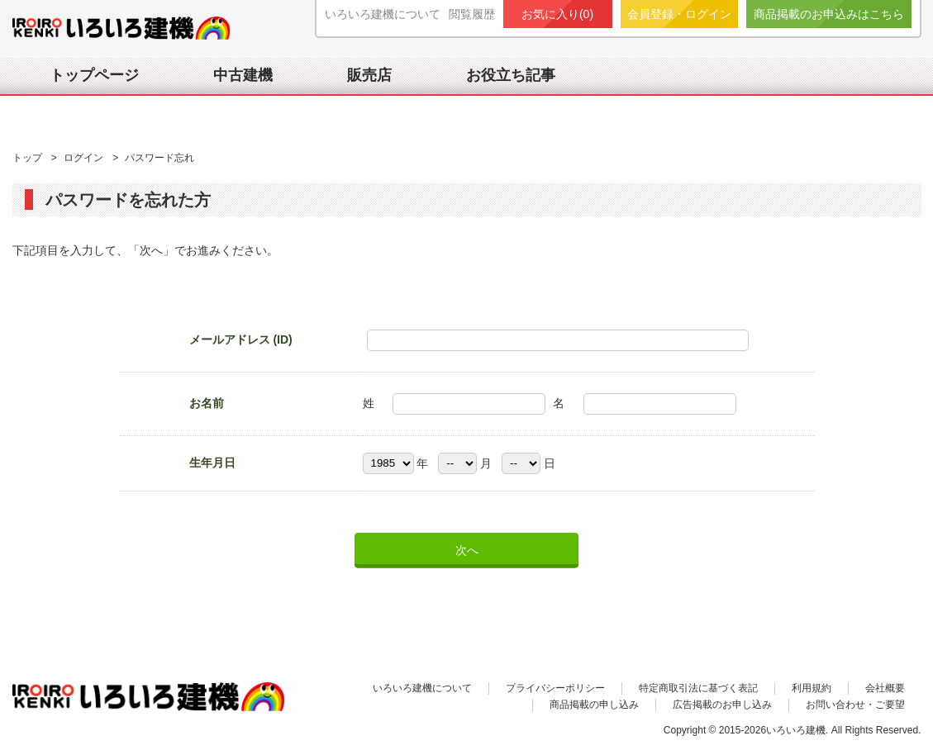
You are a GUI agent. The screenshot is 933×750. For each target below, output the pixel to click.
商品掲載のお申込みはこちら (829, 14)
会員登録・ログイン (679, 14)
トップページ (94, 75)
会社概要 (885, 688)
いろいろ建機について (382, 14)
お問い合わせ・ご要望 (855, 704)
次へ (466, 550)
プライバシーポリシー (555, 688)
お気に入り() (557, 14)
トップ (28, 158)
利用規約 (811, 688)
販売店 (369, 75)
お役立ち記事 (510, 75)
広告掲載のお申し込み (722, 704)
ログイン (85, 158)
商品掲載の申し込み (594, 704)
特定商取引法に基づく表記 (698, 688)
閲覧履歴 (472, 14)
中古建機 (243, 75)
